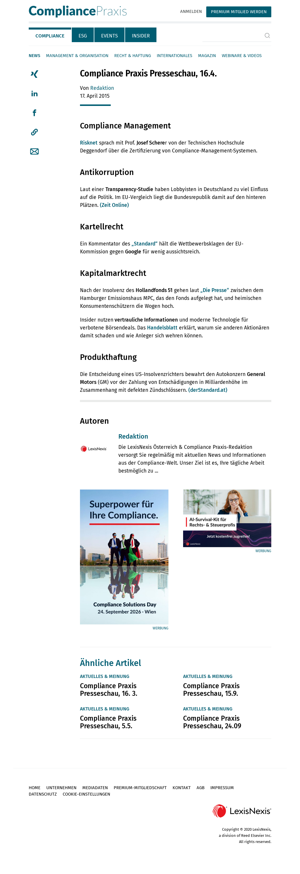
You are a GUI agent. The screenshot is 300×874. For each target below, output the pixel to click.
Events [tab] (109, 36)
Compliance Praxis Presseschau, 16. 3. (108, 690)
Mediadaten (95, 787)
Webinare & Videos (242, 55)
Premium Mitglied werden (239, 11)
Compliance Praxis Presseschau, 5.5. (108, 722)
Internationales (174, 55)
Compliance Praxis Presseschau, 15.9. (211, 690)
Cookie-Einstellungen (86, 794)
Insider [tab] (141, 36)
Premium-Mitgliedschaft (140, 787)
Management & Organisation (77, 55)
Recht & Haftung (132, 55)
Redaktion (102, 88)
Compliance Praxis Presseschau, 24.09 (212, 722)
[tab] (50, 35)
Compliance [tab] (49, 36)
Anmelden (191, 11)
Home (34, 787)
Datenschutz (43, 794)
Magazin (207, 55)
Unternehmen (61, 787)
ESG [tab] (83, 36)
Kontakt (182, 787)
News (34, 55)
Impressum (222, 787)
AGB (200, 787)
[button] (34, 132)
